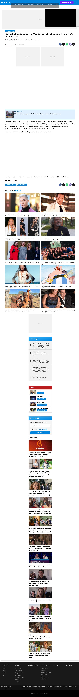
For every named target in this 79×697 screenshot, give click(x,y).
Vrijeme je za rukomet (44, 669)
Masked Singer (21, 184)
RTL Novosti (34, 418)
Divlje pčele (18, 675)
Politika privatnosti (42, 686)
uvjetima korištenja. (43, 429)
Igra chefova (18, 668)
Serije (3, 668)
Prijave (57, 2)
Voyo (3, 675)
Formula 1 (17, 681)
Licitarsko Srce (10, 184)
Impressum (25, 686)
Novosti (13, 2)
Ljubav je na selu (19, 677)
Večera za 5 (18, 679)
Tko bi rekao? (18, 670)
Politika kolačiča (58, 686)
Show (32, 388)
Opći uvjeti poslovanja (6, 688)
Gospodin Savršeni (20, 673)
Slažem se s (39, 429)
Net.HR (50, 2)
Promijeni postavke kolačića (70, 686)
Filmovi (4, 670)
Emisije (20, 2)
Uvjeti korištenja (33, 686)
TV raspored (29, 2)
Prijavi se (40, 433)
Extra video (41, 2)
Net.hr (18, 190)
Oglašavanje (50, 686)
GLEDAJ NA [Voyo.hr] (67, 2)
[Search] (76, 2)
